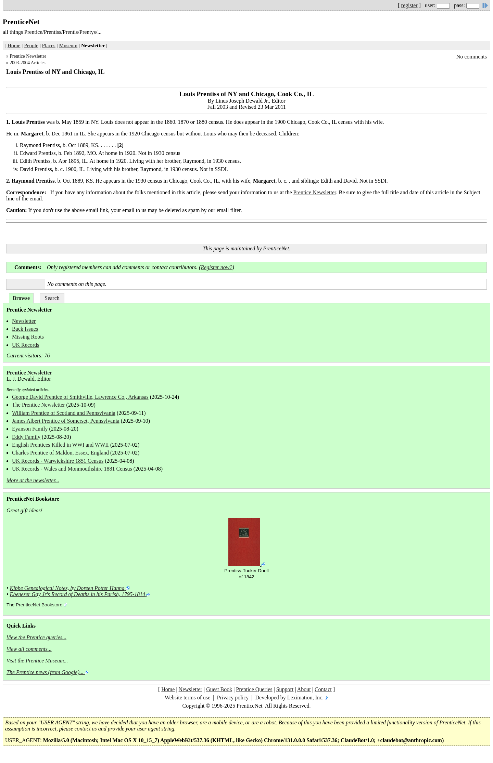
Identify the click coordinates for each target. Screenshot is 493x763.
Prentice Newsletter (28, 56)
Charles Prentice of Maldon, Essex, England (60, 453)
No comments (471, 57)
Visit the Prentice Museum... (37, 660)
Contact (323, 689)
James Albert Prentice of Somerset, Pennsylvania (65, 421)
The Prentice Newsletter (38, 405)
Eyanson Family (30, 429)
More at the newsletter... (33, 480)
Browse (21, 298)
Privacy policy (233, 697)
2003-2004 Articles (28, 62)
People (31, 45)
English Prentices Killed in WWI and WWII (60, 445)
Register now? (216, 267)
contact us (86, 729)
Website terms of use (187, 697)
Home (14, 45)
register (409, 5)
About (304, 689)
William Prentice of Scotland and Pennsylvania (63, 413)
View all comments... (29, 649)
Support (285, 689)
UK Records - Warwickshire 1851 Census (57, 461)
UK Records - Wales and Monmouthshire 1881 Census (72, 469)
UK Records (25, 345)
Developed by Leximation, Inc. (289, 697)
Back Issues (25, 329)
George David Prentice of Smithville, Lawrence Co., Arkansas (80, 397)
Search (52, 298)
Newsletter (24, 321)
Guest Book (219, 689)
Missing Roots (28, 337)
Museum (68, 45)
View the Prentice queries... (36, 637)
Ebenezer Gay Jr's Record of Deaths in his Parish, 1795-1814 (78, 594)
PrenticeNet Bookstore (39, 604)
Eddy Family (26, 437)
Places (48, 45)
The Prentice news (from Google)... (45, 672)
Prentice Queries (254, 689)
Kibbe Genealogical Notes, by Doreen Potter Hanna (67, 588)
